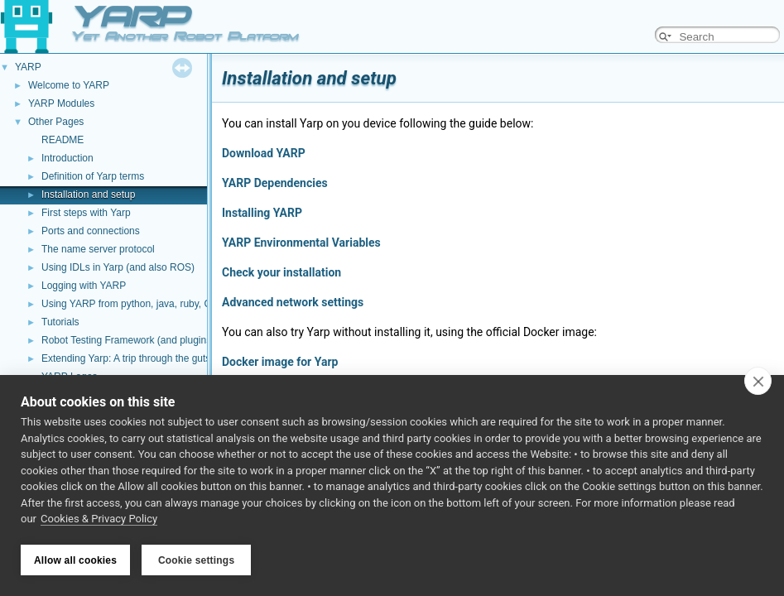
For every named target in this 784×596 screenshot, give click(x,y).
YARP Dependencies (275, 183)
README (62, 140)
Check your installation (281, 272)
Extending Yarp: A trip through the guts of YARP (146, 358)
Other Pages (56, 121)
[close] (758, 382)
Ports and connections (90, 231)
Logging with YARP (83, 285)
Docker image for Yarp (280, 361)
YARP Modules (61, 103)
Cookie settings (196, 560)
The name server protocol (98, 249)
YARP (28, 67)
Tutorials (60, 322)
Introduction (67, 158)
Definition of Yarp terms (92, 176)
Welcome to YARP (68, 85)
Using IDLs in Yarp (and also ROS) (118, 267)
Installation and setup (88, 194)
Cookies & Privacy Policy (99, 520)
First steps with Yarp (86, 213)
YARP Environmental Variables (301, 242)
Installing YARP (262, 212)
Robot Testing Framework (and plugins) (127, 340)
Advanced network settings (292, 302)
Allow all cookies (75, 560)
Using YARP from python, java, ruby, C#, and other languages (177, 304)
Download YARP (263, 153)
